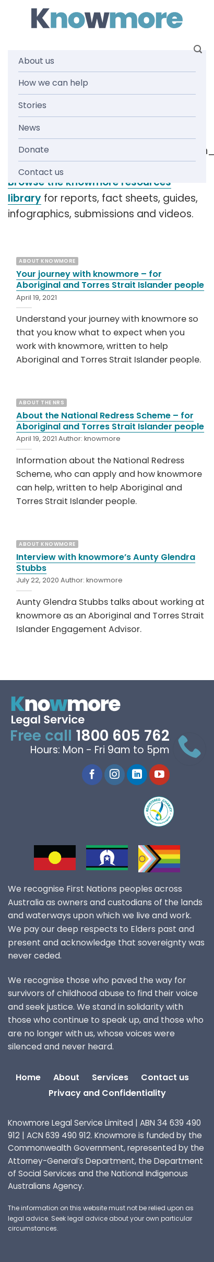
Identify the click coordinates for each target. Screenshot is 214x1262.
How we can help (53, 83)
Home (28, 1077)
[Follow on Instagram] (114, 774)
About (66, 1077)
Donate (33, 150)
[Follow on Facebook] (92, 774)
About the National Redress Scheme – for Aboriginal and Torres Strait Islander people (110, 421)
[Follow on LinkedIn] (137, 774)
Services (110, 1077)
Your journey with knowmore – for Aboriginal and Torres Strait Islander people (110, 279)
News (29, 128)
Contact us (41, 172)
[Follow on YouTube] (159, 774)
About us (36, 61)
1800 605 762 (123, 736)
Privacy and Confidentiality (107, 1093)
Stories (32, 105)
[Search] (198, 49)
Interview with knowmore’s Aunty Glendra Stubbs (105, 563)
